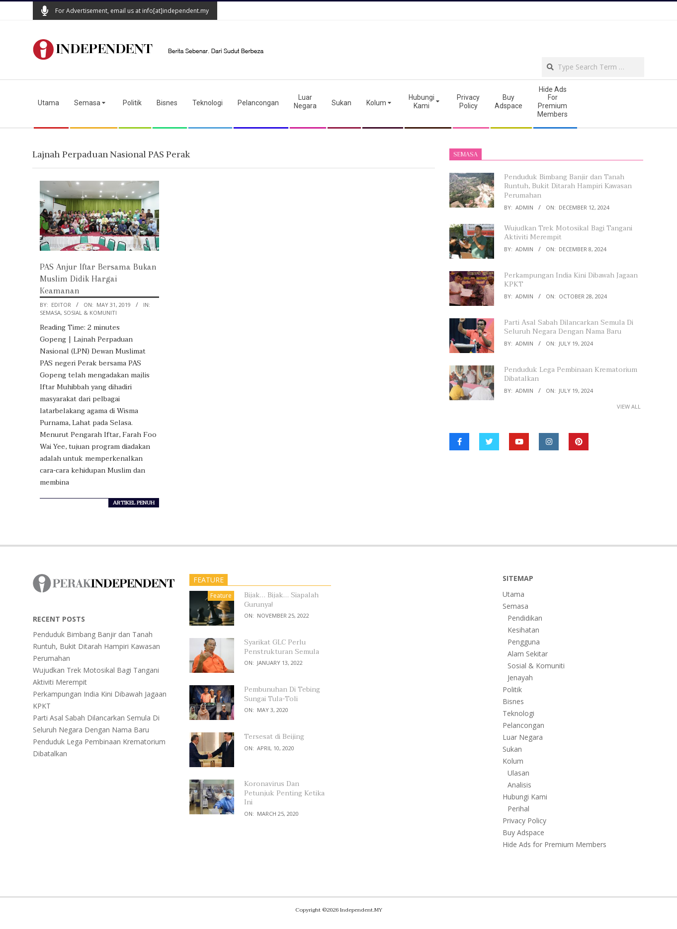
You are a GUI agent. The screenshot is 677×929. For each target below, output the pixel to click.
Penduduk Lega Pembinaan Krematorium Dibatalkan (570, 374)
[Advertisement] (528, 38)
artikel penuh (134, 503)
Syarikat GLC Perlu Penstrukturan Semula (281, 647)
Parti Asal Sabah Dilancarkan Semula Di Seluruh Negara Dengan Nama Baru (568, 327)
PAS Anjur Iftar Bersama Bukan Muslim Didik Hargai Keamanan (98, 278)
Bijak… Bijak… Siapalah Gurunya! (281, 599)
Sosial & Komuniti (90, 312)
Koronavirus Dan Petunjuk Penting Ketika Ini (284, 793)
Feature (221, 595)
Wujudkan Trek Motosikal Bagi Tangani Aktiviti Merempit (568, 232)
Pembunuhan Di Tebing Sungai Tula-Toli (282, 694)
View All (629, 406)
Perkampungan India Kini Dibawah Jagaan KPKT (571, 280)
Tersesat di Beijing (274, 736)
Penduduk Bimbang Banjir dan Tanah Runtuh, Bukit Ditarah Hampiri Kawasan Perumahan (568, 186)
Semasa (50, 312)
